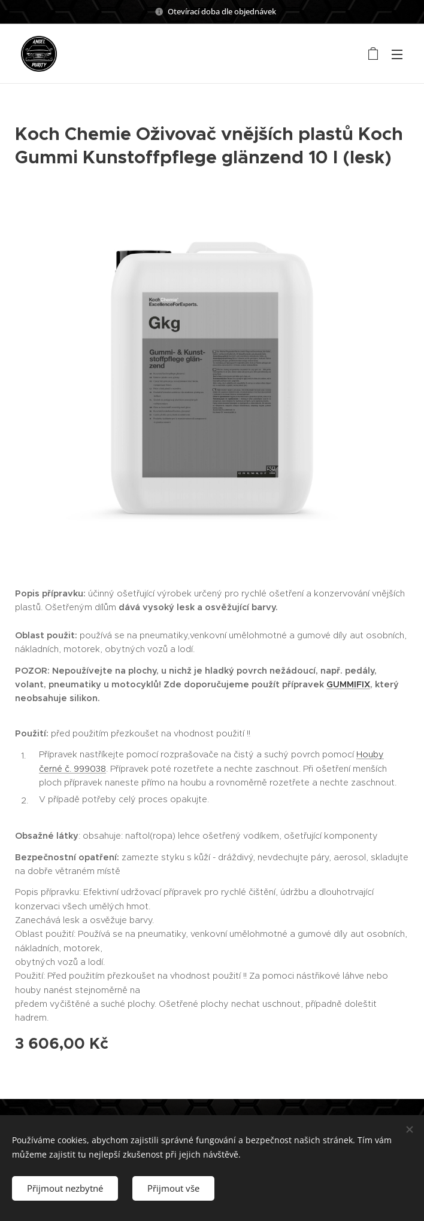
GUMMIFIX (348, 684)
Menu (397, 54)
